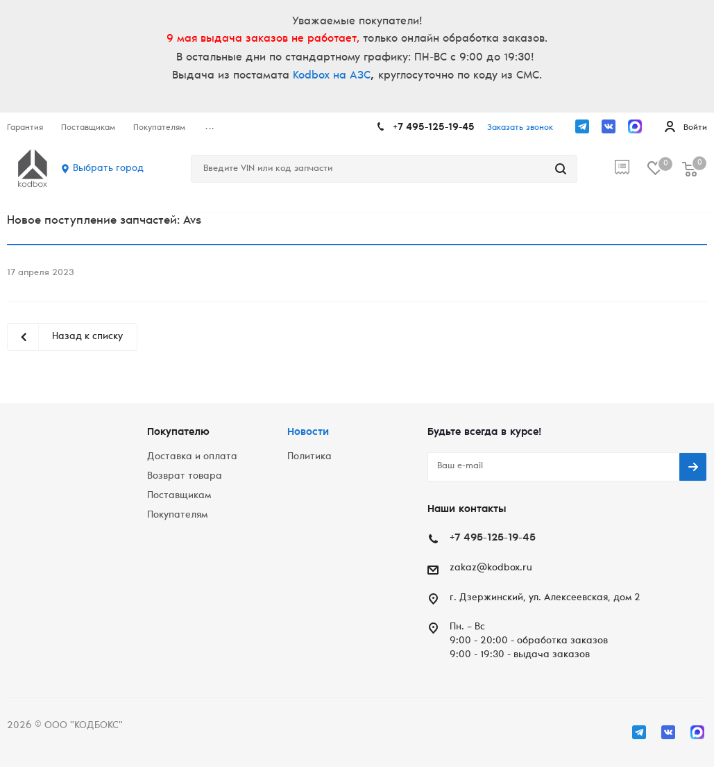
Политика (309, 457)
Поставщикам (179, 496)
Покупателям (177, 515)
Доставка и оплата (192, 457)
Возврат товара (184, 476)
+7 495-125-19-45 (434, 128)
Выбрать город (108, 169)
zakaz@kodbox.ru (491, 568)
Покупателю (178, 432)
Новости (308, 432)
